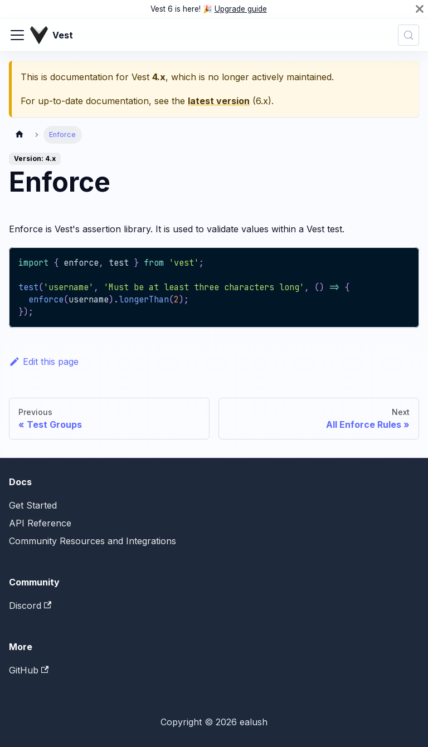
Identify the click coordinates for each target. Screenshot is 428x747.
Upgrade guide (241, 8)
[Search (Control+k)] (408, 35)
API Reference (40, 523)
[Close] (419, 9)
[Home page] (19, 134)
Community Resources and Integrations (92, 540)
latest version (219, 100)
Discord (30, 605)
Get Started (33, 505)
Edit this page (44, 361)
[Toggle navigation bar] (17, 35)
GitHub (28, 670)
